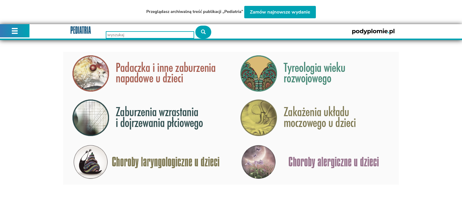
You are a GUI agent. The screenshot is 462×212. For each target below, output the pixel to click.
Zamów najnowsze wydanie (280, 12)
